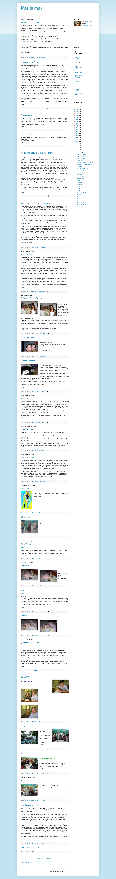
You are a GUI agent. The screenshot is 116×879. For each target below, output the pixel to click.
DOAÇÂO (25, 677)
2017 (77, 127)
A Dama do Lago (78, 82)
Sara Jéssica (26, 544)
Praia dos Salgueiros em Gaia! (78, 60)
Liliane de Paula (88, 21)
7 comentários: (42, 129)
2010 (77, 141)
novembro (79, 206)
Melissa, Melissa (27, 566)
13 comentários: (42, 108)
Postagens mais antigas (63, 856)
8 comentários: (42, 422)
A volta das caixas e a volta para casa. (36, 153)
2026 (77, 109)
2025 (77, 111)
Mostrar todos (81, 98)
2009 (77, 143)
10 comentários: (43, 195)
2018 (77, 125)
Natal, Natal (25, 398)
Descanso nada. (27, 457)
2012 (77, 137)
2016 (77, 129)
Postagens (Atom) (29, 862)
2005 (77, 151)
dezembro (79, 152)
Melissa (24, 590)
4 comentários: (42, 145)
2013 (77, 135)
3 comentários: (42, 57)
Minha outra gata (28, 338)
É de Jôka (25, 488)
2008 (77, 145)
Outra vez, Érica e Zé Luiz (31, 298)
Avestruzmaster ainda (30, 22)
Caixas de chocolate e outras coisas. (36, 203)
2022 (77, 117)
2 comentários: (42, 356)
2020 (77, 121)
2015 (77, 131)
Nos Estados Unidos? (30, 805)
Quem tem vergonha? (30, 643)
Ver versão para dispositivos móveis (45, 858)
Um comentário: (43, 611)
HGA (23, 726)
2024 (77, 113)
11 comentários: (42, 481)
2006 (77, 149)
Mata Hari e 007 (78, 81)
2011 (77, 139)
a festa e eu (25, 517)
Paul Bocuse (26, 134)
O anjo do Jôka (27, 429)
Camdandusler (78, 72)
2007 (77, 147)
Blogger (64, 871)
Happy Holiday (27, 254)
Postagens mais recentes (27, 856)
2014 (77, 133)
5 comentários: (42, 721)
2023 (77, 115)
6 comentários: (42, 291)
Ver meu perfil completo (87, 25)
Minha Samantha (28, 361)
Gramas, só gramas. (29, 115)
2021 (77, 119)
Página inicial (45, 856)
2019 (77, 123)
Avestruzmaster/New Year (31, 62)
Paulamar (32, 8)
